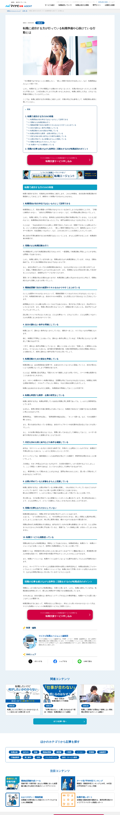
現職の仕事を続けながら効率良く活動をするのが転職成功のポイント (57, 149)
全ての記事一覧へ (60, 721)
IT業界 (69, 752)
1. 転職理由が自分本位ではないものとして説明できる (48, 119)
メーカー (80, 752)
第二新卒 (28, 757)
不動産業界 (15, 757)
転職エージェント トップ (14, 10)
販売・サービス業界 (69, 757)
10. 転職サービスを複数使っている (41, 144)
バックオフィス (51, 757)
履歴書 (58, 752)
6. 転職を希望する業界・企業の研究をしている (45, 133)
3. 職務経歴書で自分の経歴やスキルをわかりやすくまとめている (52, 125)
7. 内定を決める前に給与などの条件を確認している (47, 136)
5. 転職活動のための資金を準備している (43, 131)
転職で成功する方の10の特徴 (40, 116)
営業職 (91, 752)
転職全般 (40, 23)
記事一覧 (24, 10)
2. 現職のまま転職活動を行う (39, 122)
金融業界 (102, 752)
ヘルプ (113, 2)
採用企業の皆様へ (103, 2)
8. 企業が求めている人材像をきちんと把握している (47, 139)
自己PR (26, 752)
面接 (35, 752)
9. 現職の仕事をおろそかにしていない (42, 142)
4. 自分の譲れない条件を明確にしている (43, 128)
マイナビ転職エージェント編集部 (53, 636)
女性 (38, 757)
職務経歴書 (47, 752)
